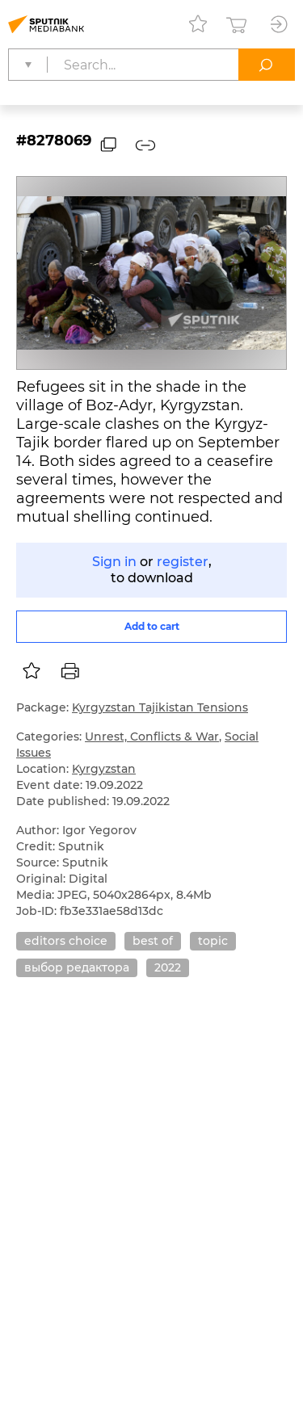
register (182, 561)
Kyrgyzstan (104, 769)
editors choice (65, 941)
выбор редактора (76, 967)
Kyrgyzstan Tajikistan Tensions (160, 707)
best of (153, 941)
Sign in (114, 561)
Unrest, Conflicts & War (152, 736)
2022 (167, 967)
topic (213, 941)
